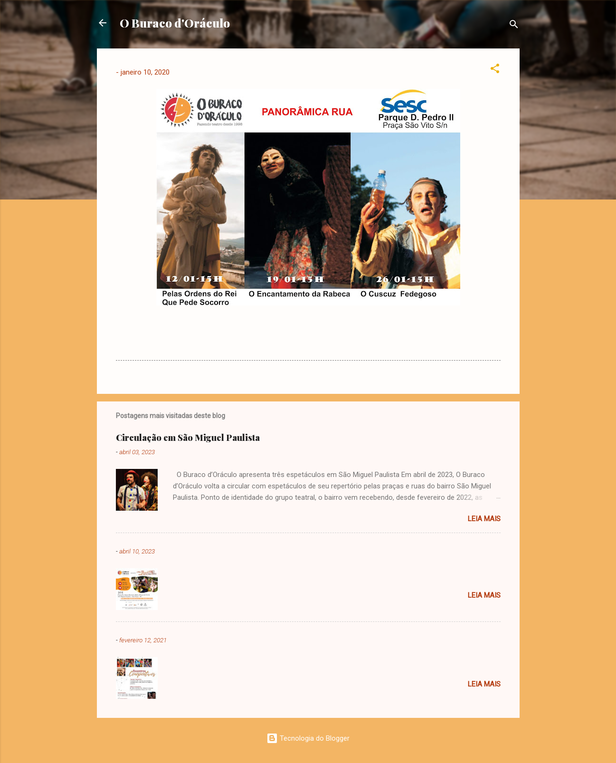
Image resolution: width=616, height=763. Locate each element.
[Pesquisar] (514, 25)
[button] (495, 70)
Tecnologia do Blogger (308, 738)
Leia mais (484, 519)
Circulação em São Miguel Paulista (188, 437)
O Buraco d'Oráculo (175, 22)
